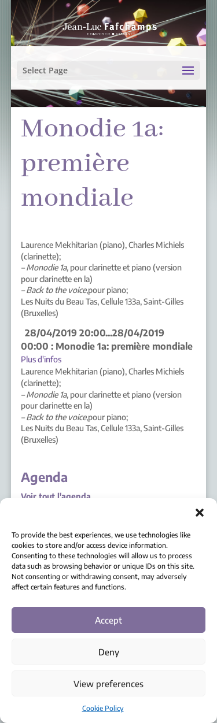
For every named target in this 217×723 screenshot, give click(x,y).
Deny (108, 652)
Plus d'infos (41, 359)
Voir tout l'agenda (56, 496)
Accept (108, 620)
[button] (199, 512)
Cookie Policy (103, 708)
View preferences (108, 683)
